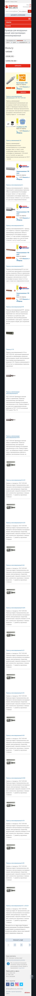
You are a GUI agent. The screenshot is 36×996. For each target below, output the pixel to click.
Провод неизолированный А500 (15, 778)
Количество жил (11, 61)
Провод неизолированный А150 (15, 522)
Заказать (23, 92)
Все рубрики (23, 11)
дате (9, 42)
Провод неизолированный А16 (15, 565)
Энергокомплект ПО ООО (22, 172)
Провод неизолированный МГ (15, 307)
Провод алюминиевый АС (13, 140)
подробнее (21, 968)
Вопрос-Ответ (14, 1)
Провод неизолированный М (14, 266)
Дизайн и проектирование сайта (14, 992)
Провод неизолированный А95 (15, 863)
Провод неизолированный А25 (15, 650)
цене (15, 42)
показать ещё (18, 940)
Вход (28, 4)
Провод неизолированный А (14, 185)
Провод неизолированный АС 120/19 (17, 906)
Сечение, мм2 (10, 56)
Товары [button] (8, 22)
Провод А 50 (10, 349)
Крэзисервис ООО (22, 83)
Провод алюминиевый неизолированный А (12, 392)
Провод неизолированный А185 (15, 608)
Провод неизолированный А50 (15, 735)
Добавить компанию (18, 15)
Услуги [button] (8, 26)
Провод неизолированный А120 (15, 480)
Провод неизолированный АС (15, 225)
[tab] (18, 22)
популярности (24, 42)
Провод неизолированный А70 (15, 820)
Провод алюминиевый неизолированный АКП (13, 436)
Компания (9, 51)
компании (21, 40)
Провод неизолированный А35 (15, 693)
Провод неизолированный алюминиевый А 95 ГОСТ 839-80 (16, 97)
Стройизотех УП (21, 127)
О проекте (7, 1)
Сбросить (18, 66)
